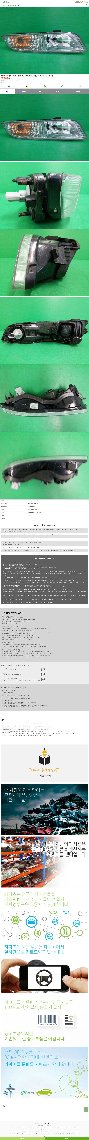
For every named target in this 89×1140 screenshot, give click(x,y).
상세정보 (7, 91)
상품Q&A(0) (78, 91)
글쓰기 (86, 1109)
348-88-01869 (20, 1131)
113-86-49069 (19, 1127)
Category (2, 2)
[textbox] (44, 5)
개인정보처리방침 (50, 1123)
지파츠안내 (58, 91)
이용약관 (36, 1123)
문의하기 (70, 1127)
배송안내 (40, 91)
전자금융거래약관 (42, 1123)
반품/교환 (24, 91)
